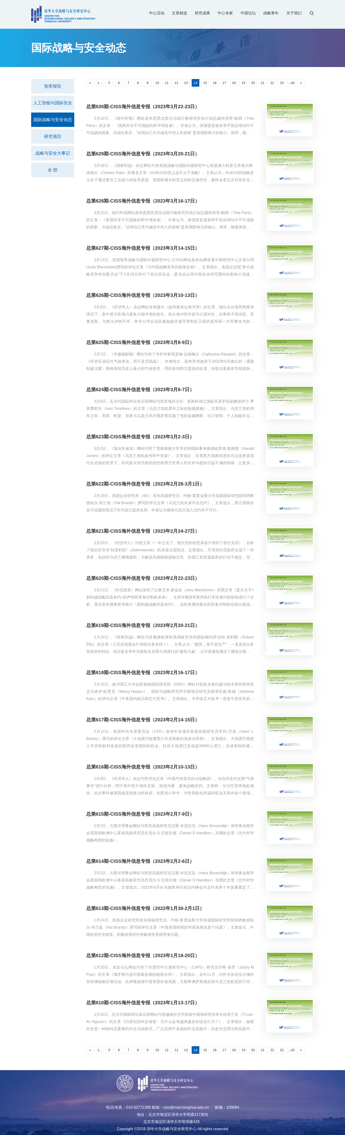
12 (176, 83)
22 (272, 83)
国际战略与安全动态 (52, 119)
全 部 (53, 170)
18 (234, 83)
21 (262, 83)
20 (253, 83)
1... (99, 83)
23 (282, 83)
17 (224, 83)
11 (167, 83)
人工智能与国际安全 (52, 103)
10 (157, 83)
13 (186, 83)
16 (215, 83)
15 (205, 83)
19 (243, 83)
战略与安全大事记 (52, 153)
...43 (291, 83)
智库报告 (52, 86)
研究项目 (52, 136)
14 (195, 83)
